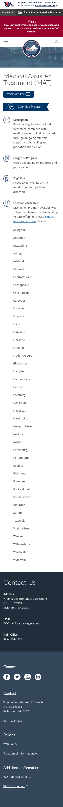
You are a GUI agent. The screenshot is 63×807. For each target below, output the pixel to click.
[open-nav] (9, 41)
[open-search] (57, 42)
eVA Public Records (15, 777)
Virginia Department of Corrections (36, 2)
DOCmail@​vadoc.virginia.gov (21, 623)
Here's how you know (45, 5)
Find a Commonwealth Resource (39, 12)
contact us (15, 94)
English (8, 12)
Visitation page (29, 25)
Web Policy (10, 744)
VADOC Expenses (14, 786)
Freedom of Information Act (20, 754)
